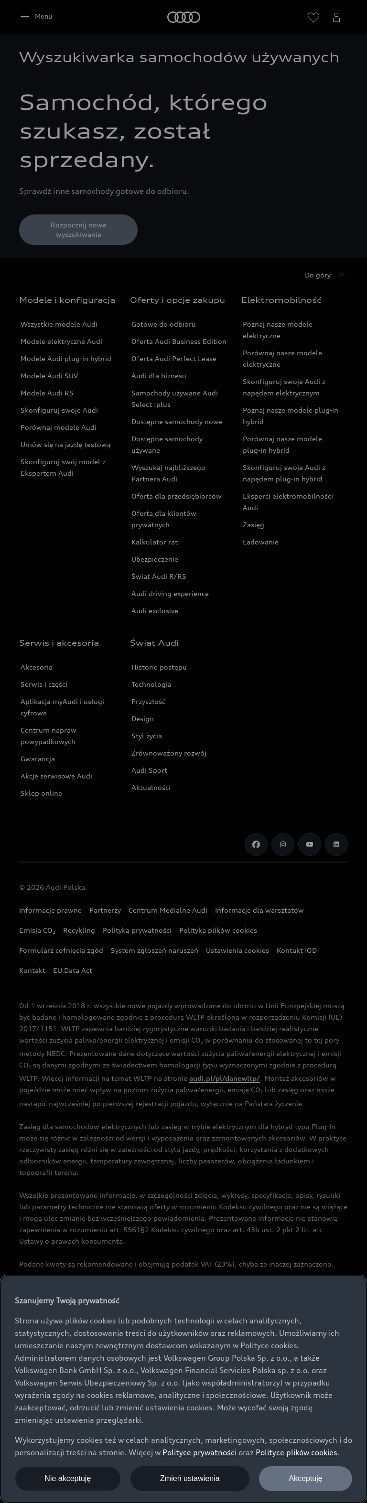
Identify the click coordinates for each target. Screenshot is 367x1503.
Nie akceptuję (67, 1478)
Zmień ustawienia (190, 1478)
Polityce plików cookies (296, 1452)
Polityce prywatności (199, 1452)
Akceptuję (305, 1478)
